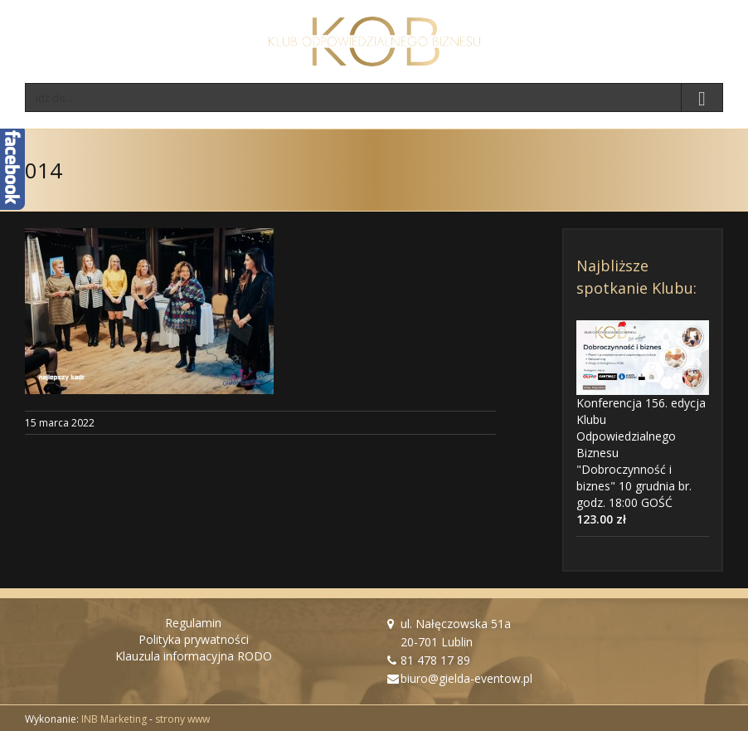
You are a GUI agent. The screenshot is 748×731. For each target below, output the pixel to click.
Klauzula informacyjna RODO (193, 656)
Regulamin (193, 623)
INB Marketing (114, 719)
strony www (182, 719)
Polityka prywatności (193, 639)
